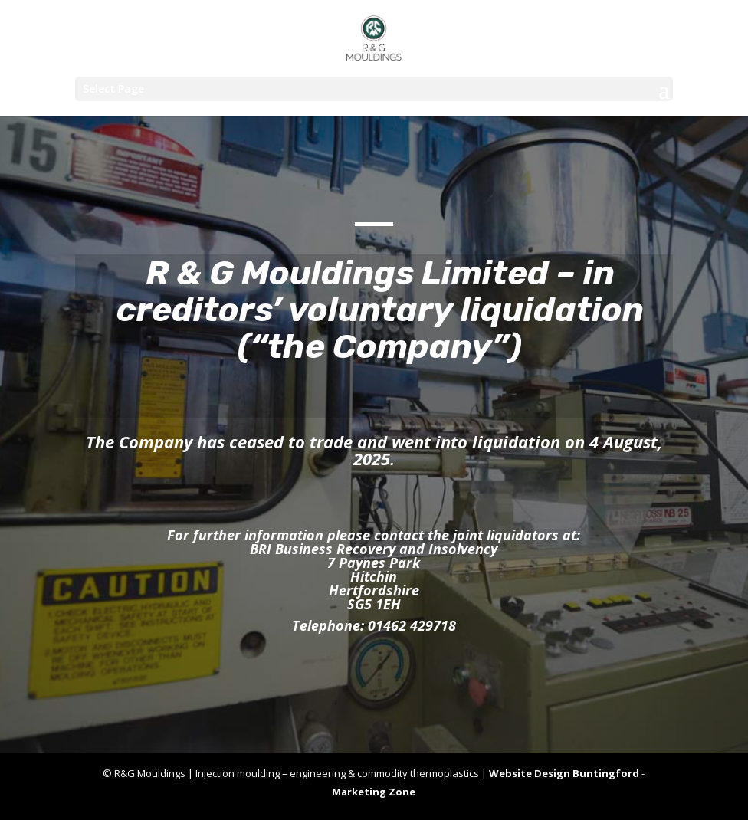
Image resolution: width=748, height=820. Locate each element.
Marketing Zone (373, 792)
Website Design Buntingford (564, 773)
